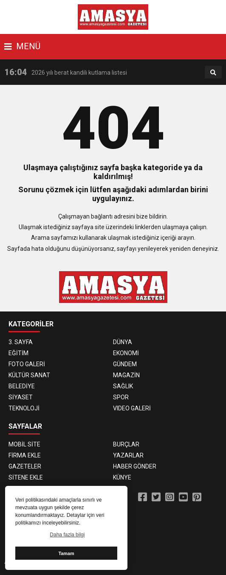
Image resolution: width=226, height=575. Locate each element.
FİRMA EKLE (24, 455)
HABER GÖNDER (134, 466)
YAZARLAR (128, 455)
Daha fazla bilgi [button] (67, 535)
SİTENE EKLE (25, 477)
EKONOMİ (126, 353)
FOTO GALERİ (26, 364)
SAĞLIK (123, 386)
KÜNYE (122, 477)
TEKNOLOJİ (24, 408)
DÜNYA (122, 342)
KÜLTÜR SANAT (29, 375)
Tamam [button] (66, 553)
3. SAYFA (20, 342)
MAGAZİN (126, 375)
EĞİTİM (18, 353)
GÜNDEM (125, 364)
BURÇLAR (126, 444)
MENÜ (22, 46)
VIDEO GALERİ (132, 408)
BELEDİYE (21, 386)
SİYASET (20, 397)
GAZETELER (24, 466)
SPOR (121, 397)
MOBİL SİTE (24, 444)
